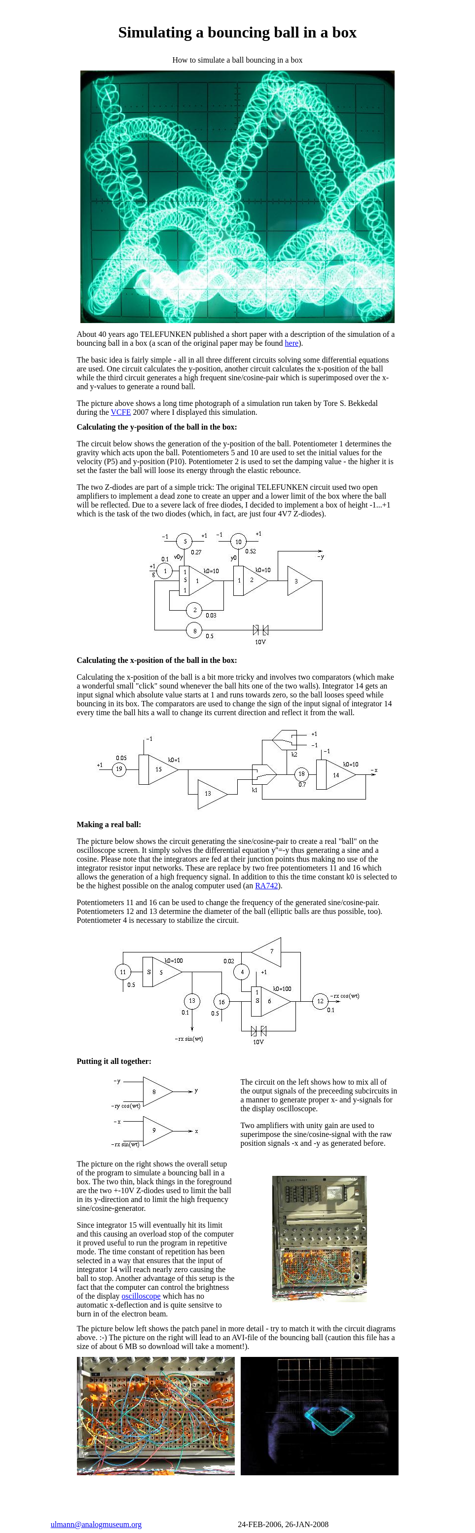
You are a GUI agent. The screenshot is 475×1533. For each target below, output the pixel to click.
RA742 (266, 885)
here (292, 343)
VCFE (121, 412)
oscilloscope (141, 1296)
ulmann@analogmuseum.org (96, 1524)
